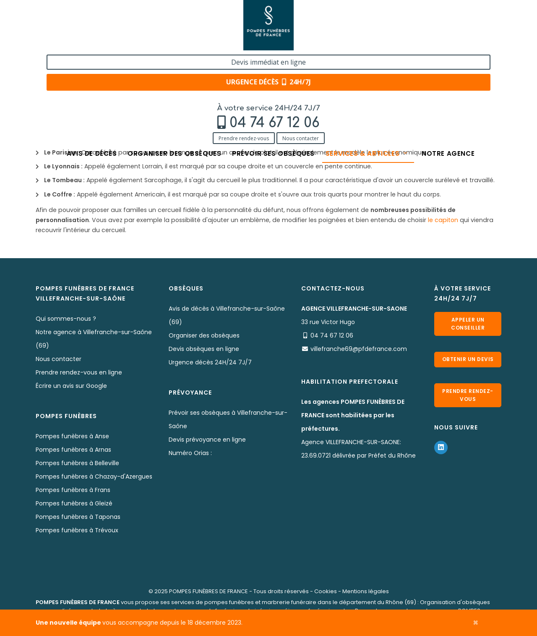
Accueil (46, 85)
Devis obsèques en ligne (204, 349)
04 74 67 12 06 (95, 28)
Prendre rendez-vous (64, 43)
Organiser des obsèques (170, 60)
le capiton (443, 220)
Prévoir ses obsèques (273, 60)
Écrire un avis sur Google (71, 386)
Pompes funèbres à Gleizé (74, 503)
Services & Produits (93, 85)
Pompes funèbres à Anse (72, 436)
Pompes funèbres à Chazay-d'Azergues (94, 476)
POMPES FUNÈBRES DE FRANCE (208, 591)
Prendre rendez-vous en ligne (79, 372)
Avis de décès (83, 60)
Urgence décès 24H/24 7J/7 (210, 362)
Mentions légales (365, 591)
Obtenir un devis (468, 361)
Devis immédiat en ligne (447, 16)
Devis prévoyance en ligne (207, 439)
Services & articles (371, 60)
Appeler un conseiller (468, 323)
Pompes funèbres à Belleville (77, 463)
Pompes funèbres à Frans (73, 490)
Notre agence (456, 60)
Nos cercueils (148, 85)
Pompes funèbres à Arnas (73, 449)
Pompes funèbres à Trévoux (77, 530)
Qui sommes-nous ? (66, 318)
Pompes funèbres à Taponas (78, 517)
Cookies (325, 591)
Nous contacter (121, 43)
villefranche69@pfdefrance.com (358, 349)
